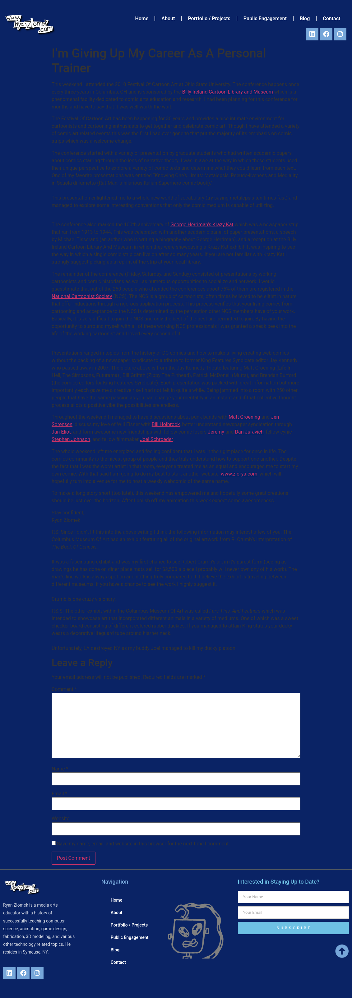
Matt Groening (244, 417)
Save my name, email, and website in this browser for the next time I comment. (143, 843)
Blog (305, 18)
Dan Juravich (249, 432)
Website (60, 818)
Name (60, 768)
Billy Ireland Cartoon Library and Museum (227, 92)
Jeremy (216, 432)
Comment (64, 689)
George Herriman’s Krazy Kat (202, 225)
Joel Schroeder (156, 439)
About (168, 18)
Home (141, 18)
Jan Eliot (61, 432)
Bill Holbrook (166, 424)
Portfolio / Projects (209, 18)
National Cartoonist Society (82, 296)
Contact (331, 18)
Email (59, 793)
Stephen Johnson (71, 439)
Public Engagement (265, 18)
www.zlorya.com (239, 474)
